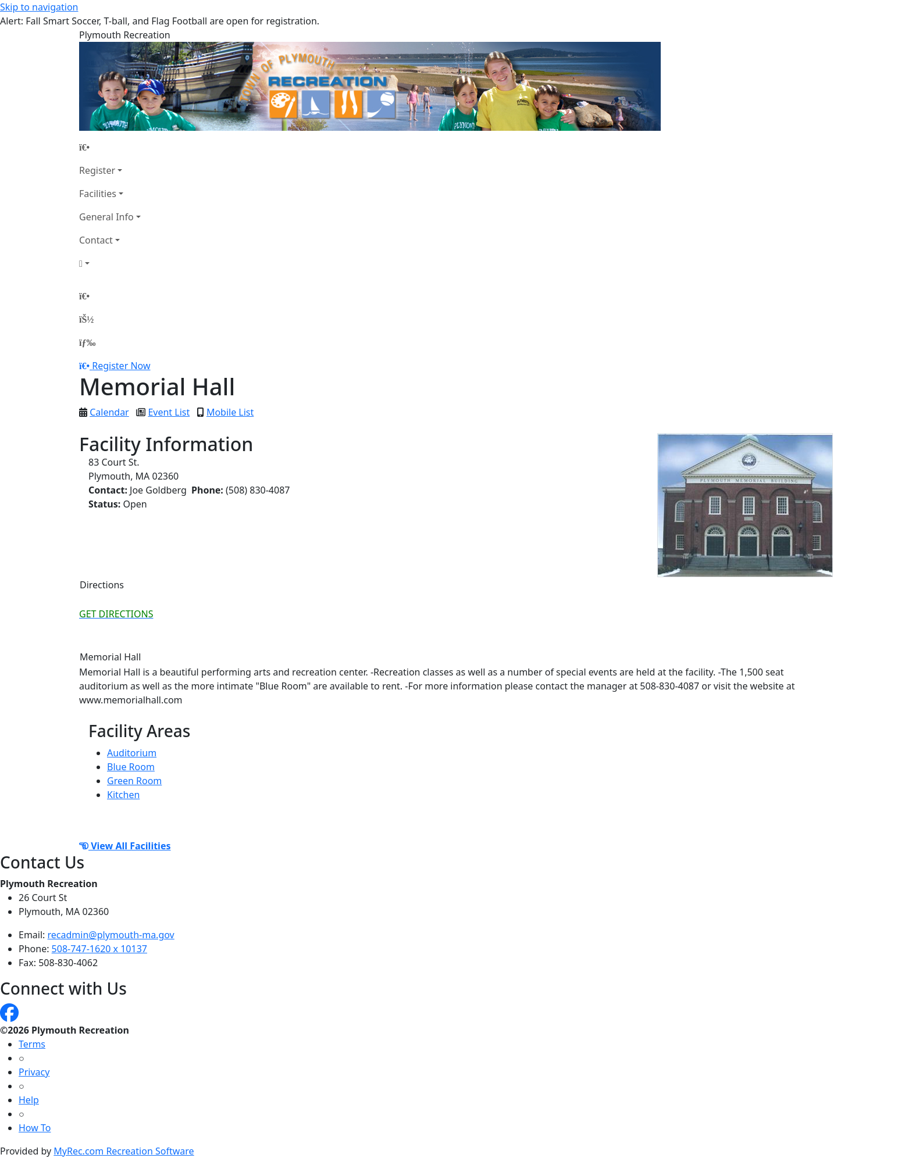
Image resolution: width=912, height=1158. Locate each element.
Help (29, 1099)
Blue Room (131, 766)
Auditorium (131, 752)
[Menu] (87, 342)
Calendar (109, 412)
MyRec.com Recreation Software (124, 1151)
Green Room (134, 780)
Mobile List (230, 412)
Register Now (121, 365)
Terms (32, 1044)
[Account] (110, 263)
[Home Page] (110, 147)
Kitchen (123, 794)
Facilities (97, 193)
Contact (96, 240)
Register (97, 170)
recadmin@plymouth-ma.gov (111, 934)
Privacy (34, 1072)
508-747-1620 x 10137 (99, 948)
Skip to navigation (39, 7)
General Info (106, 216)
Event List (169, 412)
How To (35, 1127)
